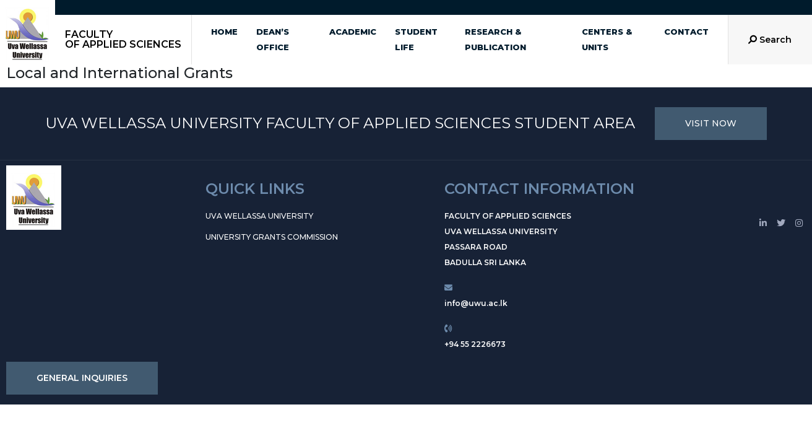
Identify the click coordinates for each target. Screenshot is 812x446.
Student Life (416, 39)
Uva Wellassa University (259, 216)
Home (224, 32)
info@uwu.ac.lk (476, 303)
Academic (352, 32)
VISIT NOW (710, 123)
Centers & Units (607, 39)
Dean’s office (272, 39)
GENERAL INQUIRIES (82, 377)
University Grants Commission (271, 237)
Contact (686, 32)
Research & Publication (495, 39)
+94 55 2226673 (475, 344)
